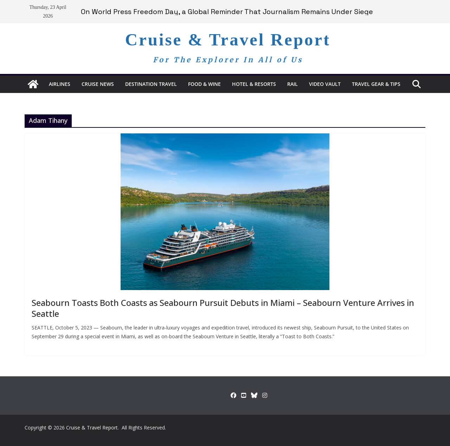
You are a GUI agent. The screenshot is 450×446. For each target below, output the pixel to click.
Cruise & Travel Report (228, 39)
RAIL (292, 84)
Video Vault (325, 84)
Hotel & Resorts (254, 84)
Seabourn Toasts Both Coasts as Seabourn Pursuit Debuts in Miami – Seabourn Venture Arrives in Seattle (223, 308)
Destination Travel (151, 84)
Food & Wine (204, 84)
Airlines (59, 84)
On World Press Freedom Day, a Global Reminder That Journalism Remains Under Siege (227, 11)
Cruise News (98, 84)
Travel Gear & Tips (376, 84)
